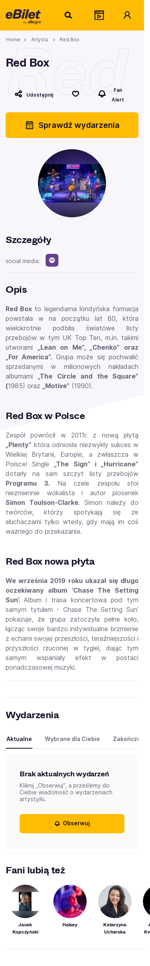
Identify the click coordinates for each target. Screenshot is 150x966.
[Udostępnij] (34, 94)
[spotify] (52, 260)
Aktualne (19, 738)
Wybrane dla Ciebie (72, 738)
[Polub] (75, 94)
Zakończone (130, 738)
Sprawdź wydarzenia (72, 125)
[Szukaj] (69, 15)
